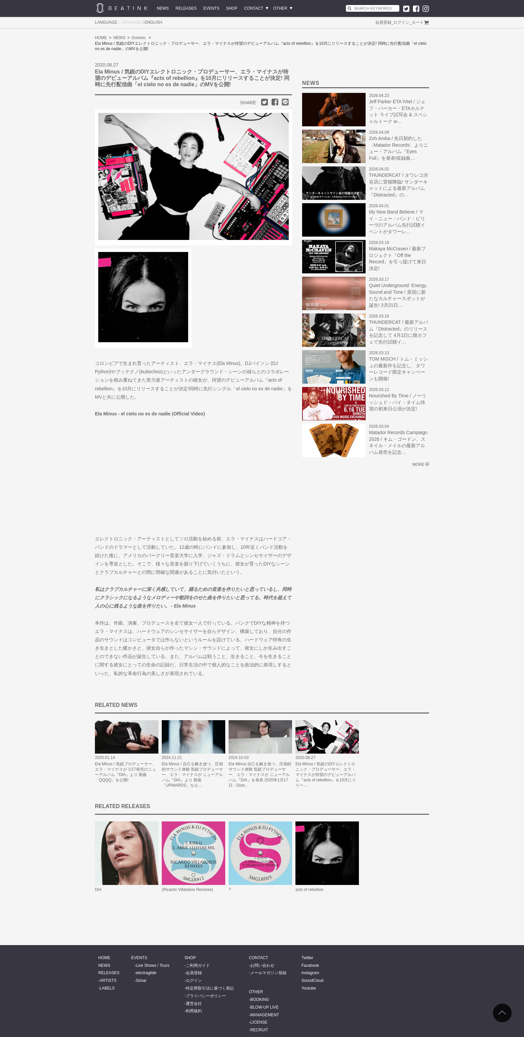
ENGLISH (153, 22)
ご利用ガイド (198, 965)
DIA (98, 889)
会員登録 (383, 22)
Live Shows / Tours (152, 965)
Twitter (307, 957)
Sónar (141, 980)
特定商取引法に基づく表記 (210, 988)
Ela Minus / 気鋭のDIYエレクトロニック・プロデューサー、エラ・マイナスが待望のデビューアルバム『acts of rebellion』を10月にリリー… (325, 775)
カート (418, 22)
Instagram (310, 972)
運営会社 (194, 1003)
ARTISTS (108, 980)
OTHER (280, 8)
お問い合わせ (262, 965)
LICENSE (258, 1022)
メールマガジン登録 (268, 972)
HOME (101, 37)
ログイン (401, 22)
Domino (138, 37)
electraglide (146, 972)
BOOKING (259, 999)
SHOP (231, 8)
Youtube (308, 988)
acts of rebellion (309, 889)
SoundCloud (312, 980)
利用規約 (194, 1011)
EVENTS (211, 8)
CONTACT (253, 8)
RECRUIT (259, 1030)
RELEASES (185, 8)
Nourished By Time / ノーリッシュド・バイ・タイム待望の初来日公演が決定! (397, 402)
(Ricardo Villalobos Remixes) (187, 889)
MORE (418, 464)
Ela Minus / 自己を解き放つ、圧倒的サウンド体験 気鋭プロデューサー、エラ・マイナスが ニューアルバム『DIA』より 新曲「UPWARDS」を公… (192, 775)
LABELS (107, 988)
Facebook (310, 965)
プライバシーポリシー (206, 996)
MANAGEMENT (264, 1015)
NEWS (163, 8)
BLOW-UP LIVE (264, 1007)
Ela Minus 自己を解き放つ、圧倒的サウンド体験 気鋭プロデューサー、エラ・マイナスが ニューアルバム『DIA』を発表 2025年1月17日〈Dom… (260, 775)
